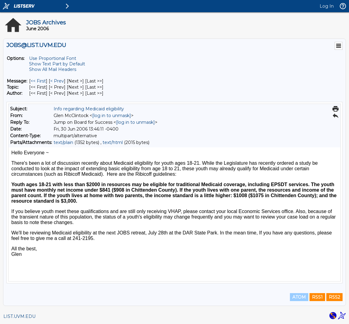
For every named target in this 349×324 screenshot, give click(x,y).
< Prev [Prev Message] (57, 81)
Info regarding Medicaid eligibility (89, 109)
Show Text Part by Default (57, 64)
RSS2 (334, 297)
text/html (113, 142)
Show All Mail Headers (52, 69)
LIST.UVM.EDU (19, 316)
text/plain (63, 142)
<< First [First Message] (38, 81)
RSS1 (317, 297)
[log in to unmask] (111, 115)
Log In (327, 6)
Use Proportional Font (52, 58)
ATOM (299, 297)
